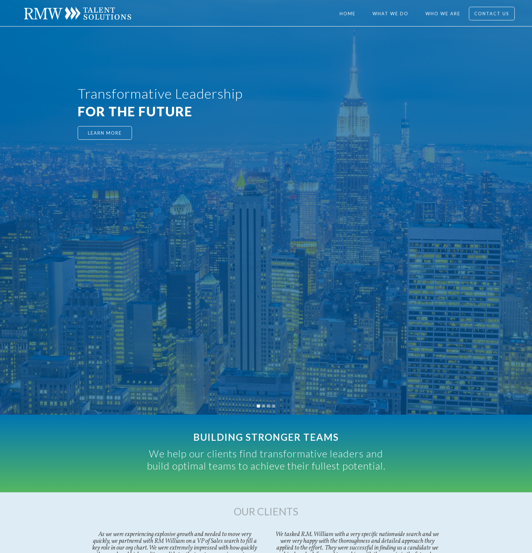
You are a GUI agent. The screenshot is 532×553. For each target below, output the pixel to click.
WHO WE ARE (442, 13)
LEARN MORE (105, 133)
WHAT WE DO (390, 13)
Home (348, 13)
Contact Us (491, 13)
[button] (258, 406)
